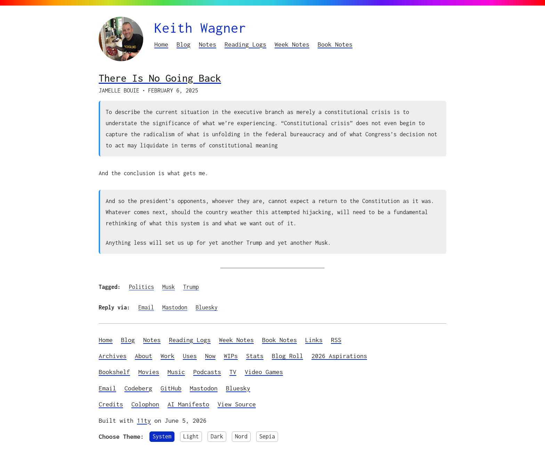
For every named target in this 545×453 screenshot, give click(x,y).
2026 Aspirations (339, 355)
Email (146, 307)
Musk (168, 287)
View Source (237, 404)
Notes (207, 44)
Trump (191, 287)
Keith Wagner (200, 27)
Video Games (264, 371)
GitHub (171, 388)
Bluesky (207, 307)
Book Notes (335, 44)
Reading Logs (245, 44)
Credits (111, 404)
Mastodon (174, 307)
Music (176, 371)
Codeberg (138, 388)
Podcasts (207, 371)
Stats (254, 355)
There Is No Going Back (160, 78)
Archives (113, 355)
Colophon (145, 404)
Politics (141, 287)
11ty (144, 420)
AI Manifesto (188, 404)
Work (167, 355)
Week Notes (292, 44)
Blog (183, 44)
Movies (148, 371)
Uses (190, 355)
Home (161, 44)
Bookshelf (114, 371)
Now (210, 355)
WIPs (231, 355)
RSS (336, 339)
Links (314, 339)
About (143, 355)
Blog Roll (287, 355)
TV (232, 371)
